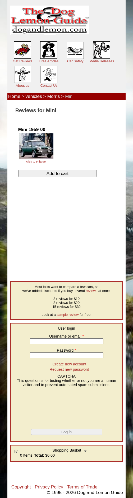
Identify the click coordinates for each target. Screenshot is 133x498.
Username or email (66, 336)
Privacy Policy (49, 487)
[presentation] (35, 406)
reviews (91, 291)
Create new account (69, 364)
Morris (53, 96)
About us (22, 86)
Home (14, 96)
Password (66, 350)
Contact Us (48, 86)
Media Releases (101, 61)
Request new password (69, 369)
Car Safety (75, 61)
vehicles (33, 96)
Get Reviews (22, 61)
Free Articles (48, 61)
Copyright (21, 487)
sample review (68, 315)
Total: (39, 455)
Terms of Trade (82, 487)
